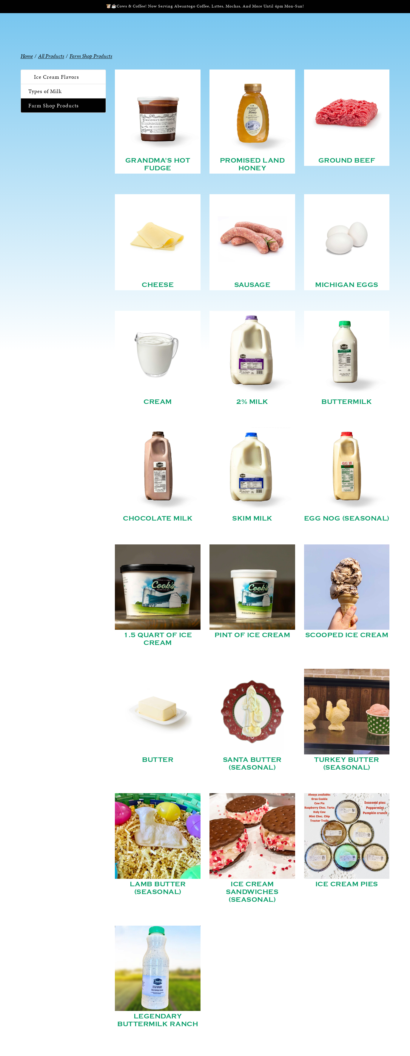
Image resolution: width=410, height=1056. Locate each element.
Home (27, 56)
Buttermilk (346, 402)
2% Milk (252, 402)
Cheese (158, 285)
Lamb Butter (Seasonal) (158, 888)
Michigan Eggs (346, 285)
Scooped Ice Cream (347, 635)
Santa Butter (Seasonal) (252, 763)
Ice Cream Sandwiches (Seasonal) (252, 892)
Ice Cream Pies (346, 884)
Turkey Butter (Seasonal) (346, 763)
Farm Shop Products (53, 105)
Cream (158, 402)
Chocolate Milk (157, 518)
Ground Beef (346, 160)
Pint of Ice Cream (252, 635)
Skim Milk (252, 518)
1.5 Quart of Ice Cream (158, 639)
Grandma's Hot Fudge (157, 164)
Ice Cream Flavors (56, 77)
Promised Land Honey (252, 164)
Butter (157, 760)
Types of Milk (45, 91)
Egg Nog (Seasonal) (346, 518)
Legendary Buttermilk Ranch (157, 1020)
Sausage (252, 285)
